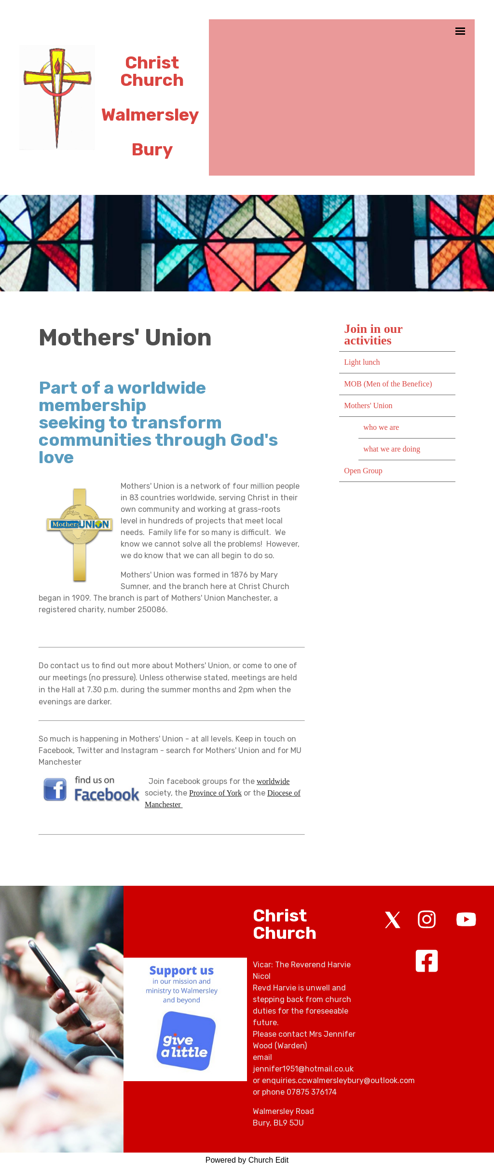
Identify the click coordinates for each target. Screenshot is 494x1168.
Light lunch (362, 362)
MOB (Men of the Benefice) (388, 384)
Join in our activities (373, 334)
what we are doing (391, 449)
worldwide (273, 781)
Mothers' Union (368, 405)
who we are (381, 427)
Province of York (215, 793)
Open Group (363, 471)
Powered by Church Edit (247, 1160)
